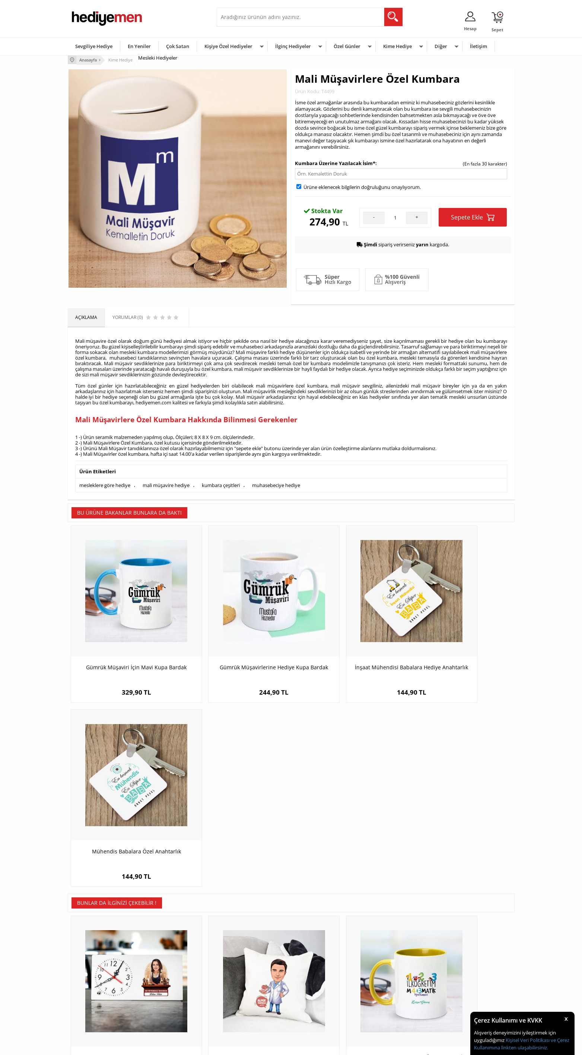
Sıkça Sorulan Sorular (93, 1014)
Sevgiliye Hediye (93, 46)
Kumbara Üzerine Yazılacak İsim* (335, 162)
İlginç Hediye (382, 1014)
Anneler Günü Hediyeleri (320, 991)
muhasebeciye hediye (276, 484)
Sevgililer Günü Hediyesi (320, 958)
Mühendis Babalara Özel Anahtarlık (458, 639)
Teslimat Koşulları (89, 958)
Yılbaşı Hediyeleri (313, 980)
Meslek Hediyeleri (164, 1014)
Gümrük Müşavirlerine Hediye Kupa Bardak (235, 643)
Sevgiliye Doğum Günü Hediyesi (253, 980)
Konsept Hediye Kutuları (245, 958)
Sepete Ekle (472, 216)
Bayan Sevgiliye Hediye (244, 1002)
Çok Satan (177, 46)
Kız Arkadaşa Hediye (167, 980)
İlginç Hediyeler (293, 46)
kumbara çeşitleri (221, 484)
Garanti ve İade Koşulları (96, 991)
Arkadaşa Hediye (387, 1002)
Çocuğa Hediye (385, 980)
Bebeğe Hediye (385, 991)
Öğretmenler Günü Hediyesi (324, 1002)
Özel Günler (347, 46)
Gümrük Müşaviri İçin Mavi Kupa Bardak (123, 643)
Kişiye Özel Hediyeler (228, 46)
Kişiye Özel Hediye (165, 958)
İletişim (478, 46)
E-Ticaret (268, 1045)
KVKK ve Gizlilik (86, 1002)
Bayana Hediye (385, 969)
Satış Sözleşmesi (88, 980)
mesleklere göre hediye (104, 484)
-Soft (252, 1045)
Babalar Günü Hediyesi (319, 1014)
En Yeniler (139, 46)
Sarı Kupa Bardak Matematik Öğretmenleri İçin (346, 823)
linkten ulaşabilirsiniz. (524, 1047)
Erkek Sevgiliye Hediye (243, 991)
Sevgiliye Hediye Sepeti (244, 969)
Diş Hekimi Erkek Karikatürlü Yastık (235, 820)
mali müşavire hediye (166, 484)
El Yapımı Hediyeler (166, 991)
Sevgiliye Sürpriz (163, 1002)
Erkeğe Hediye (384, 958)
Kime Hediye (397, 46)
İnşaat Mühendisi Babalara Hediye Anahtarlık (347, 643)
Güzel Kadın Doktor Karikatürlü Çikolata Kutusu (458, 823)
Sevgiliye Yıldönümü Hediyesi (250, 1014)
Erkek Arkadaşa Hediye (170, 969)
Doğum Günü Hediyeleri (320, 969)
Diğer (441, 46)
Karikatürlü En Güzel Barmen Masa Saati (123, 823)
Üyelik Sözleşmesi (90, 969)
